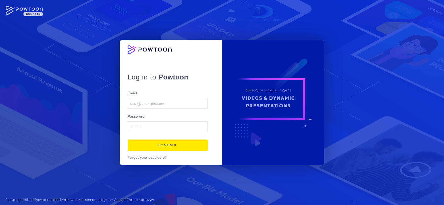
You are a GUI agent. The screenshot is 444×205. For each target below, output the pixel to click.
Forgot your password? (147, 157)
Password (136, 116)
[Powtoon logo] (150, 49)
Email (132, 93)
